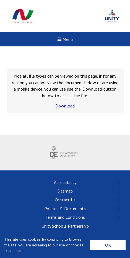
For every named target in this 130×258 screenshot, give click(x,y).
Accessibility (65, 182)
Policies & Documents (65, 208)
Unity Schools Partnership (65, 226)
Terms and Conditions (65, 217)
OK (108, 245)
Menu (65, 39)
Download (65, 106)
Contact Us (65, 199)
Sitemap (65, 191)
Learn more (14, 250)
